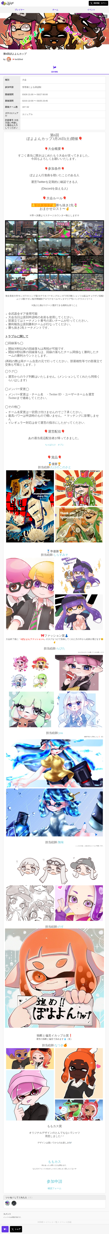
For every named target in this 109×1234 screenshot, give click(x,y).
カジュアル (27, 114)
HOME (40, 1222)
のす (61, 926)
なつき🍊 (61, 1045)
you (61, 733)
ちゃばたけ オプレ (54, 444)
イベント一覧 (51, 1222)
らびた (60, 648)
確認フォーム (54, 1188)
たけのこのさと (61, 467)
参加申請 (54, 1181)
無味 (61, 842)
